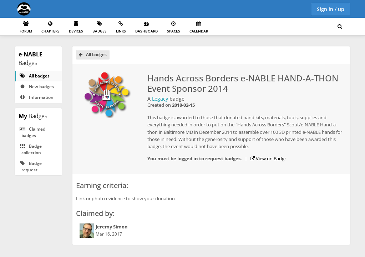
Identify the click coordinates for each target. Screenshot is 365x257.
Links (121, 27)
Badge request (30, 166)
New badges (36, 87)
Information (36, 97)
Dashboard (146, 27)
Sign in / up (330, 9)
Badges (99, 27)
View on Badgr (268, 158)
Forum (26, 27)
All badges (34, 76)
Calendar (198, 27)
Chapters (50, 27)
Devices (76, 27)
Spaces (173, 27)
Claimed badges (32, 132)
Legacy (160, 98)
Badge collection (30, 149)
